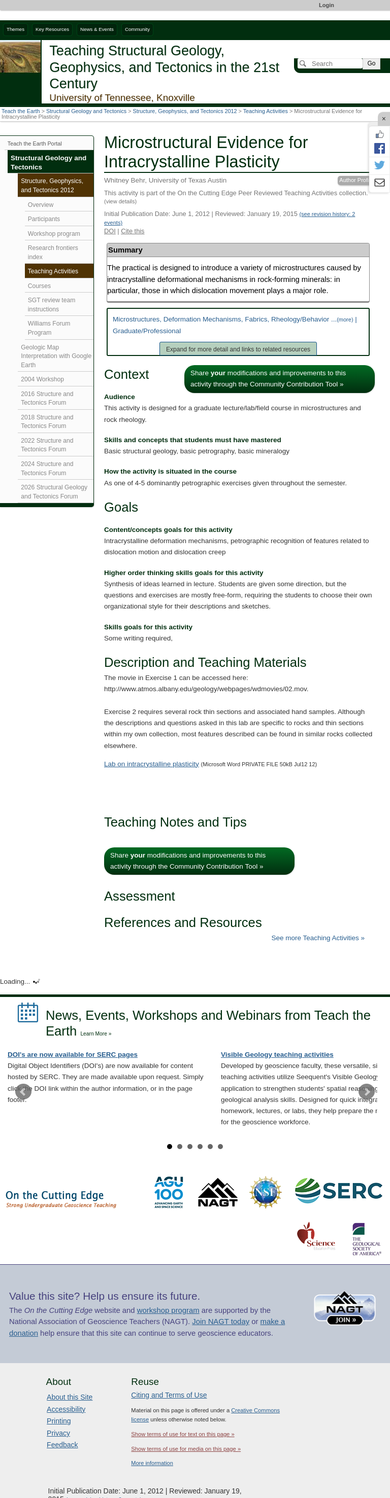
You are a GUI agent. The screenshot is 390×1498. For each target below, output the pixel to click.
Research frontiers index (53, 252)
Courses (39, 286)
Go (371, 63)
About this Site (69, 1397)
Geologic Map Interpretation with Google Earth (56, 356)
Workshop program (54, 233)
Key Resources (52, 29)
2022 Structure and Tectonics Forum (47, 445)
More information (152, 1463)
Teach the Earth (21, 111)
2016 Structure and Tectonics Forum (47, 398)
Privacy (58, 1433)
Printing (59, 1421)
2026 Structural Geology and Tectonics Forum (54, 492)
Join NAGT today (220, 1321)
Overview (41, 204)
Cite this (132, 231)
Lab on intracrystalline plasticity (151, 764)
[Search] (330, 63)
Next (367, 1092)
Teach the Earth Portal (35, 143)
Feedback (62, 1445)
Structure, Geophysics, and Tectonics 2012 (185, 111)
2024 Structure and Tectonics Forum (47, 468)
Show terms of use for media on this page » (186, 1449)
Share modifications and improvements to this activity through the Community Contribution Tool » (268, 378)
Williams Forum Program (49, 328)
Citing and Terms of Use (169, 1395)
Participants (44, 219)
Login (326, 5)
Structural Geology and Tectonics (86, 111)
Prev (23, 1092)
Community (137, 29)
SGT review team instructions (52, 305)
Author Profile (356, 180)
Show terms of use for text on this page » (182, 1434)
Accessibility (66, 1409)
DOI (110, 231)
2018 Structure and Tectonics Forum (47, 422)
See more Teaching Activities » (318, 938)
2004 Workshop (42, 379)
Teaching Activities (265, 111)
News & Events (97, 29)
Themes (15, 29)
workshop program (168, 1310)
